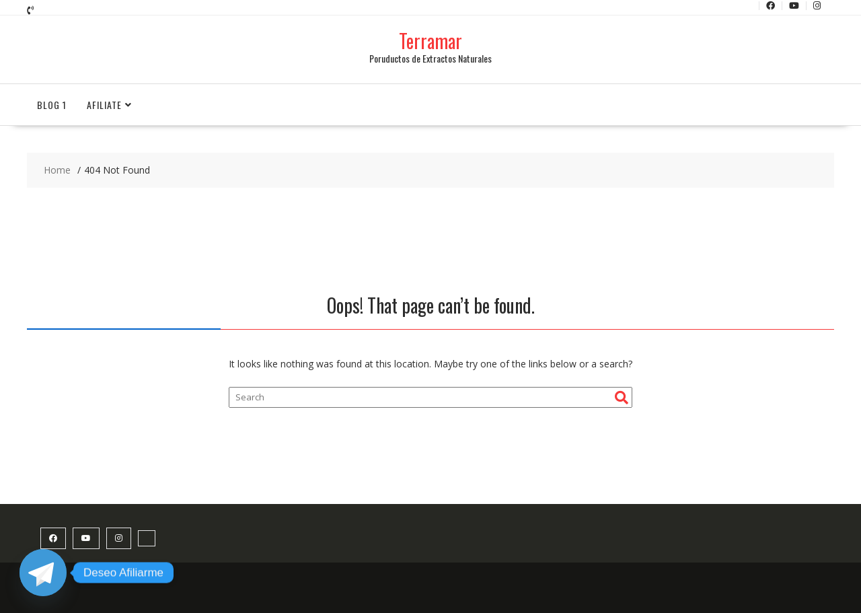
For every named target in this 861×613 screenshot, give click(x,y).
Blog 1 (52, 105)
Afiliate (104, 105)
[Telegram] (43, 572)
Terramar (430, 41)
